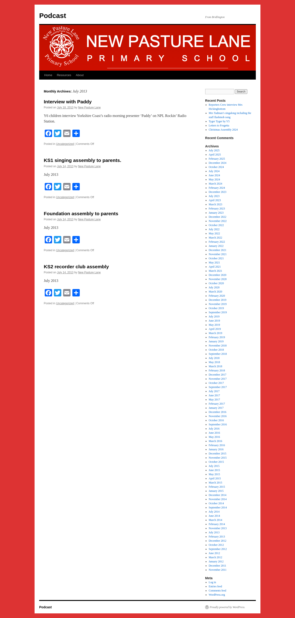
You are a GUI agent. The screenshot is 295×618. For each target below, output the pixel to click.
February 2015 (217, 486)
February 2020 (217, 295)
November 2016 (218, 416)
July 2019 (214, 316)
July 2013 (214, 532)
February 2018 (217, 370)
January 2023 (216, 212)
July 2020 (214, 287)
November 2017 (218, 378)
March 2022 (215, 237)
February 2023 (217, 208)
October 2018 (216, 349)
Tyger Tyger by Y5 (219, 121)
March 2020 (215, 291)
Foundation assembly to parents (81, 213)
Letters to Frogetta (219, 125)
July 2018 (214, 358)
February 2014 (217, 524)
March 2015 (215, 482)
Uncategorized (65, 144)
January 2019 (216, 341)
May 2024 (214, 179)
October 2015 (216, 461)
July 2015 (214, 466)
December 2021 (217, 250)
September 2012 (218, 549)
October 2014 (216, 503)
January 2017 (216, 407)
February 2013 (217, 536)
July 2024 (214, 171)
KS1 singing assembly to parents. (82, 160)
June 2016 (214, 432)
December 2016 (217, 412)
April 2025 (215, 154)
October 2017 (216, 383)
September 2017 (218, 387)
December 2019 (217, 300)
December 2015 (217, 453)
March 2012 (215, 557)
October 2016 (216, 420)
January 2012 (216, 561)
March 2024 (215, 183)
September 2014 (218, 507)
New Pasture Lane (89, 107)
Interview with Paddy (68, 101)
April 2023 (215, 200)
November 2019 (218, 304)
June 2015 (214, 470)
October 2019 (216, 308)
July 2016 (214, 428)
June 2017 (214, 395)
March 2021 (215, 270)
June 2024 (214, 175)
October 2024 (216, 167)
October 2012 (216, 544)
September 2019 (218, 312)
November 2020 (218, 279)
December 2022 (217, 216)
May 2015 (214, 474)
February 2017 (217, 403)
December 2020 (217, 275)
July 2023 (214, 196)
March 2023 (215, 204)
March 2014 (215, 520)
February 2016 (217, 445)
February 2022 (217, 241)
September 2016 (218, 424)
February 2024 (217, 187)
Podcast (52, 15)
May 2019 (214, 324)
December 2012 (217, 540)
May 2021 (214, 262)
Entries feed (215, 586)
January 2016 (216, 449)
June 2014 (214, 515)
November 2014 (218, 499)
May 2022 (214, 233)
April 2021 (215, 266)
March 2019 (215, 333)
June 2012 (214, 553)
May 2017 (214, 399)
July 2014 (214, 511)
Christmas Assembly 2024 (223, 129)
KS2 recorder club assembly (76, 266)
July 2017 (214, 391)
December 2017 (217, 374)
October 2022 (216, 225)
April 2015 (215, 478)
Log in (212, 582)
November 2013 (218, 528)
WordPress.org (217, 594)
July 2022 (214, 229)
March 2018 (215, 366)
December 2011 (217, 565)
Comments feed (217, 590)
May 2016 (214, 437)
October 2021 (216, 258)
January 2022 (216, 246)
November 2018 (218, 345)
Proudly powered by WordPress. (227, 607)
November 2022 (218, 221)
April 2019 (215, 329)
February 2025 (217, 158)
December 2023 (217, 192)
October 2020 (216, 283)
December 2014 (217, 495)
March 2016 (215, 441)
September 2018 (218, 353)
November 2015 (218, 457)
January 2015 (216, 491)
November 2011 (218, 569)
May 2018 (214, 362)
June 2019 (214, 320)
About (80, 75)
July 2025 (214, 150)
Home (48, 75)
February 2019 (217, 337)
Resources (64, 75)
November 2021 (218, 254)
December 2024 (217, 162)
